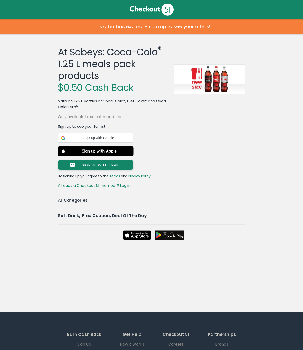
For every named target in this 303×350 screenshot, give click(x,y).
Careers (175, 344)
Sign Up (84, 344)
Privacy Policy (139, 176)
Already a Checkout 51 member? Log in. (94, 185)
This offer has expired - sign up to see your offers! (151, 26)
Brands (221, 344)
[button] (95, 138)
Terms (114, 176)
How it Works (132, 344)
